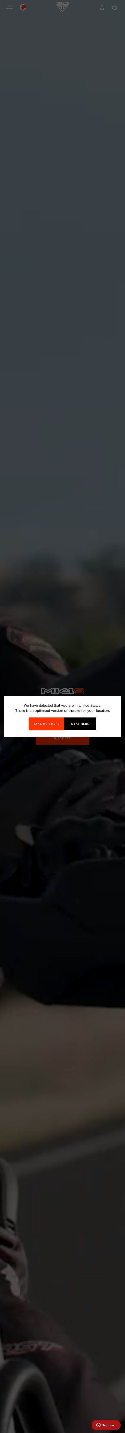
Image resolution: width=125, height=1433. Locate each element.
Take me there (46, 723)
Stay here (80, 723)
